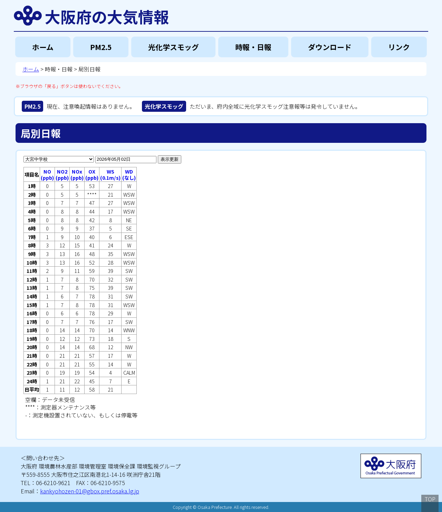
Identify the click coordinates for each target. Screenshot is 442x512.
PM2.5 (101, 47)
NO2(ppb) (62, 174)
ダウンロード (330, 47)
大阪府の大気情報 (107, 15)
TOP (430, 499)
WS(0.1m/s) (110, 174)
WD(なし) (129, 174)
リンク (399, 47)
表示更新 (170, 159)
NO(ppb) (47, 174)
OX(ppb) (91, 174)
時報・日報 (253, 47)
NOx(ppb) (77, 174)
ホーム (43, 47)
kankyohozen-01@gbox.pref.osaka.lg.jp (89, 491)
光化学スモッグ (173, 47)
